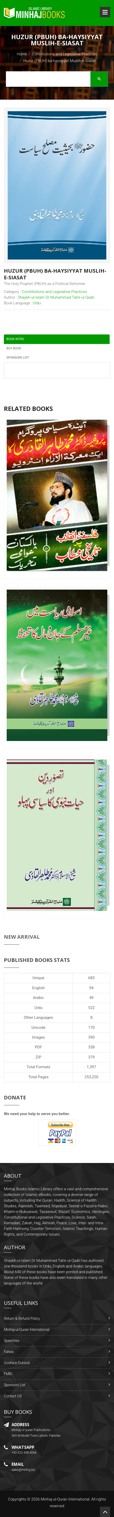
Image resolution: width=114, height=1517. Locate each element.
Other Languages (38, 1017)
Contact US (13, 1396)
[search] (55, 79)
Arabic (38, 997)
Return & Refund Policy (22, 1318)
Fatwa (9, 1352)
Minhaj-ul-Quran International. (65, 1499)
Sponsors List (14, 1385)
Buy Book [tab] (13, 348)
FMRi (8, 1374)
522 (91, 1007)
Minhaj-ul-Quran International (26, 1330)
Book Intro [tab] (15, 339)
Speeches (11, 1341)
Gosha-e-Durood (17, 1363)
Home (22, 54)
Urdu (38, 1007)
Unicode (38, 1027)
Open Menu (105, 12)
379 (91, 1057)
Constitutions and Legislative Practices (64, 54)
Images (38, 1037)
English (38, 988)
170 (91, 1027)
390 (91, 1037)
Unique (38, 978)
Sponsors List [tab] (17, 357)
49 (91, 997)
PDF (38, 1047)
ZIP (38, 1057)
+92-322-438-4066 (24, 1452)
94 (91, 988)
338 (91, 1047)
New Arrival (22, 936)
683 (91, 978)
